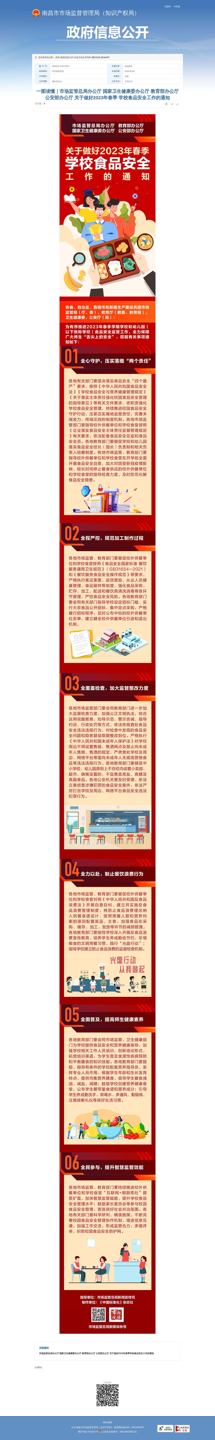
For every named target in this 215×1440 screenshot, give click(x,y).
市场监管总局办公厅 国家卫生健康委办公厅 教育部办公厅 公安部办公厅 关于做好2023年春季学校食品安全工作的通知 (96, 1353)
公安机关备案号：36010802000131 (119, 1432)
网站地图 (107, 1422)
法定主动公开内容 (82, 57)
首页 (57, 57)
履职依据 (96, 57)
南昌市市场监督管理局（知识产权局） (91, 13)
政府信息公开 (67, 57)
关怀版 (177, 6)
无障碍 (167, 6)
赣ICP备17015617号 (88, 1432)
